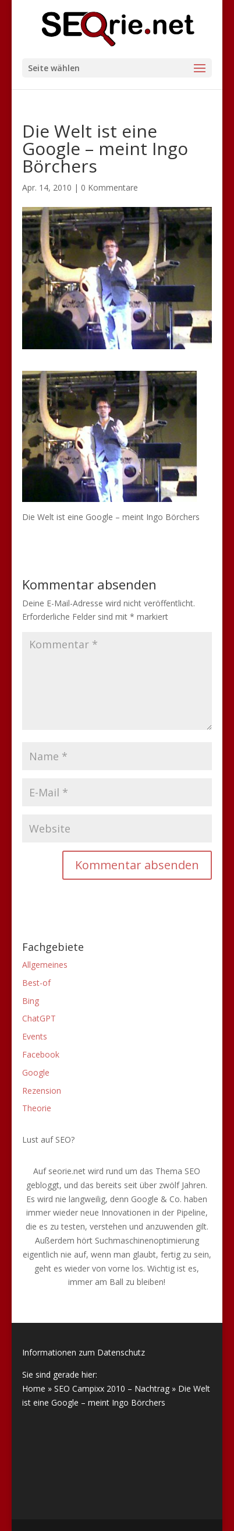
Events (34, 1036)
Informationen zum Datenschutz (83, 1352)
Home (33, 1388)
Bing (30, 1000)
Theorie (36, 1108)
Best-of (36, 982)
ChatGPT (39, 1018)
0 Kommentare (109, 187)
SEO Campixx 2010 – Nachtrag (111, 1388)
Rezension (41, 1090)
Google (35, 1072)
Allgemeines (45, 964)
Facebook (40, 1054)
